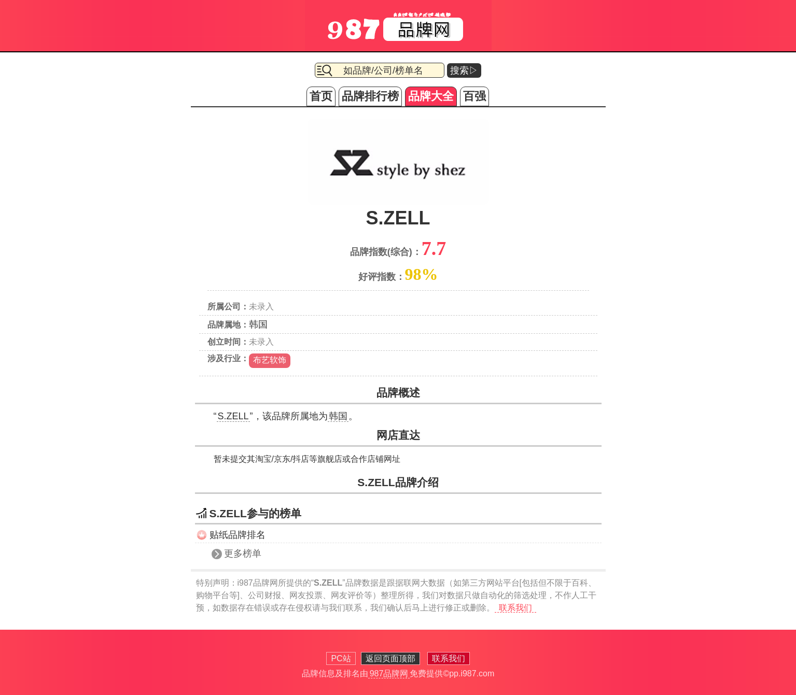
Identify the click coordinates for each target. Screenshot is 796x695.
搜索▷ (464, 70)
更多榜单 (242, 553)
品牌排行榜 (370, 96)
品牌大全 (431, 96)
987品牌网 (389, 673)
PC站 (341, 658)
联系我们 (515, 607)
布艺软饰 (269, 360)
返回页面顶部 (390, 658)
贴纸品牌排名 (238, 535)
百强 (474, 96)
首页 (321, 96)
